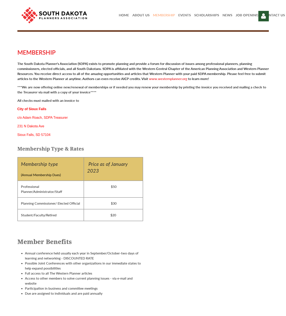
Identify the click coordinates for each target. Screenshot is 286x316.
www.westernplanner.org (168, 79)
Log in (263, 16)
